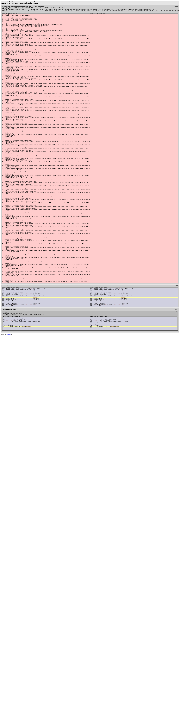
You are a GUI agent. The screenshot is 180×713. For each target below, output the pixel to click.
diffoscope (8, 397)
